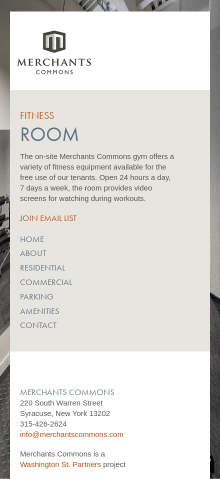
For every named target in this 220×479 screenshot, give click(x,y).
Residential (42, 267)
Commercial (46, 282)
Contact (38, 325)
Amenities (40, 311)
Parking (37, 296)
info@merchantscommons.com (72, 434)
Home (32, 239)
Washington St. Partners (60, 464)
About (33, 253)
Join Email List (48, 218)
